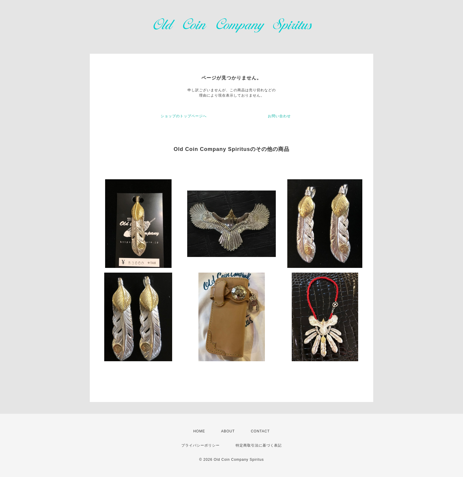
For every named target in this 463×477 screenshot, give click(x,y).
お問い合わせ (279, 116)
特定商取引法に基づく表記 (259, 445)
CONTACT (260, 431)
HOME (199, 431)
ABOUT (228, 431)
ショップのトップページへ (184, 116)
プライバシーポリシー (200, 445)
